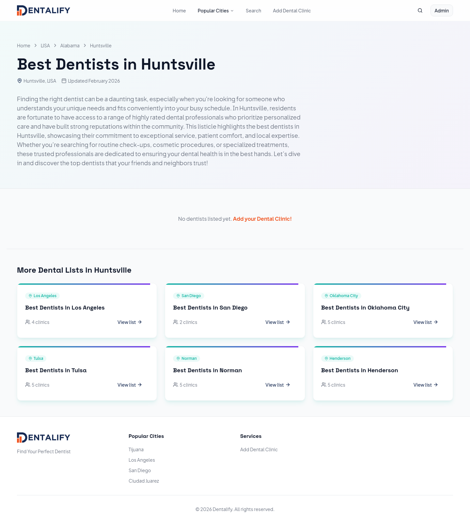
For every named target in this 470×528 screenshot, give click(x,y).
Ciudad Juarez (144, 481)
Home (179, 10)
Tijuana (136, 449)
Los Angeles (142, 460)
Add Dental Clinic (292, 10)
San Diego (140, 470)
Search (253, 10)
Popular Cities (216, 10)
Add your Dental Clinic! (262, 218)
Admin (442, 10)
